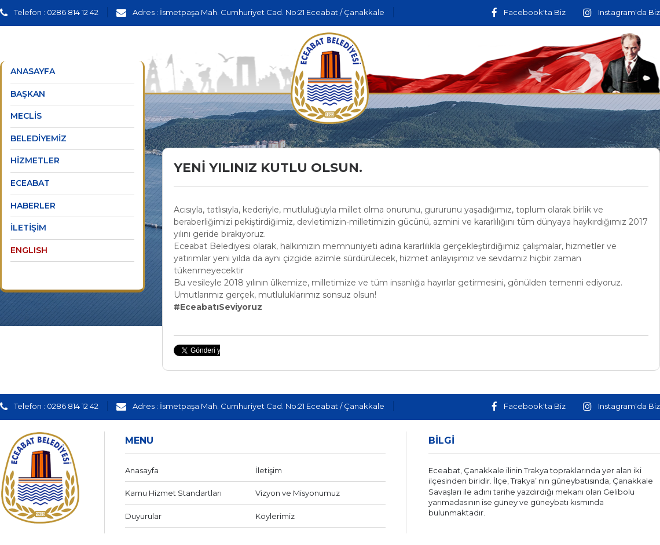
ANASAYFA (32, 71)
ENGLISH (28, 250)
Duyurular (143, 516)
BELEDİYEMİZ (38, 138)
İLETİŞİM (28, 227)
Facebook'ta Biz (529, 12)
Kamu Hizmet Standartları (173, 493)
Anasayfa (142, 470)
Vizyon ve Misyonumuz (297, 493)
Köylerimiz (275, 516)
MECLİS (26, 116)
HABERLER (33, 205)
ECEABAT (30, 183)
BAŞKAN (27, 94)
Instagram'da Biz (621, 12)
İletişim (268, 470)
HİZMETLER (35, 160)
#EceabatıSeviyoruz (218, 307)
